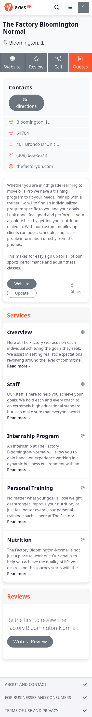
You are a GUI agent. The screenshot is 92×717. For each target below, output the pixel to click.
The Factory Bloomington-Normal (41, 27)
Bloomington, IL (26, 42)
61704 (22, 133)
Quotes (80, 62)
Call (58, 62)
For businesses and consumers (38, 697)
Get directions (26, 103)
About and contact (25, 684)
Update (22, 293)
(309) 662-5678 (31, 155)
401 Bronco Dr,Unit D (38, 144)
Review (36, 62)
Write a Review (30, 641)
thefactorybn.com (34, 166)
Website (12, 62)
